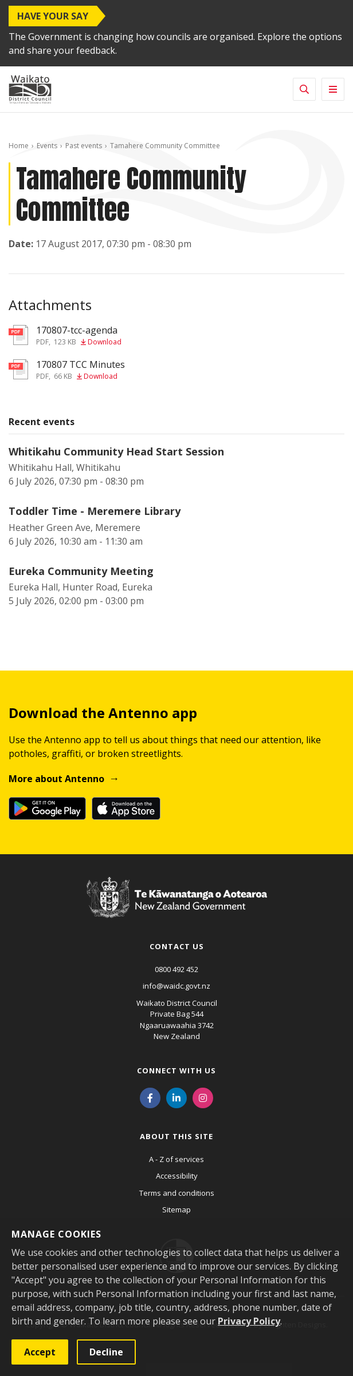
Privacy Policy (249, 1321)
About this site (176, 1136)
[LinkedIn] (176, 1097)
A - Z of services (176, 1159)
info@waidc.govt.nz (176, 986)
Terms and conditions (176, 1193)
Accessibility (177, 1176)
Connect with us (176, 1070)
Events (47, 145)
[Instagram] (203, 1097)
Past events (83, 145)
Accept (40, 1352)
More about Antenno (56, 778)
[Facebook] (150, 1097)
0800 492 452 (176, 969)
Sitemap (176, 1209)
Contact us (177, 946)
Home (19, 145)
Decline (106, 1352)
